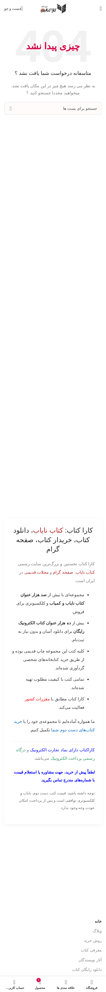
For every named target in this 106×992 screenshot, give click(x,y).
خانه (98, 921)
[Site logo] (53, 8)
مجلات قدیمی (36, 572)
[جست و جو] (14, 8)
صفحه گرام (63, 572)
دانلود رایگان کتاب (87, 969)
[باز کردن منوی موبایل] (101, 8)
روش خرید (93, 940)
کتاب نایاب (85, 572)
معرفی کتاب (91, 950)
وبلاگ (97, 931)
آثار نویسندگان (90, 960)
